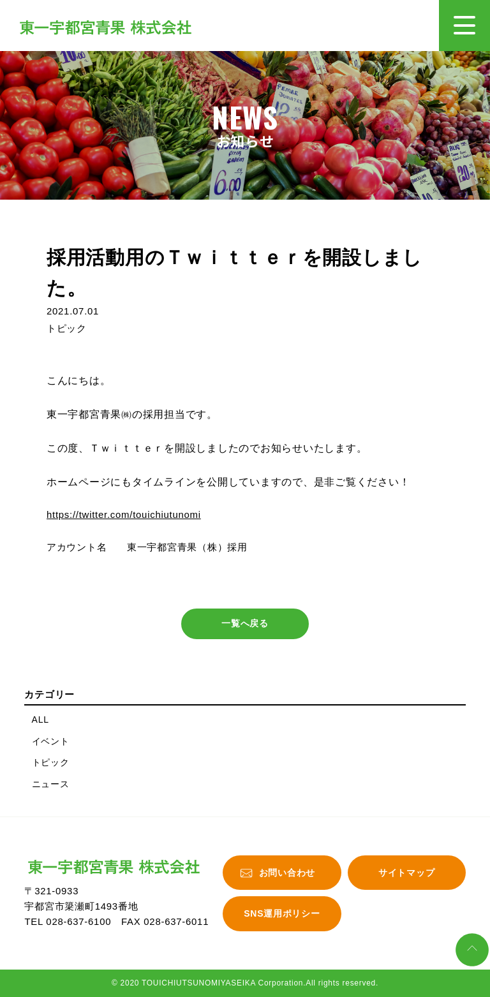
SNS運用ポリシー (282, 914)
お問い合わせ (287, 873)
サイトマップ (406, 873)
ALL (40, 719)
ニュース (51, 784)
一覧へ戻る (245, 624)
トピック (51, 763)
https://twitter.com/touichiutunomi (124, 514)
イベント (51, 741)
